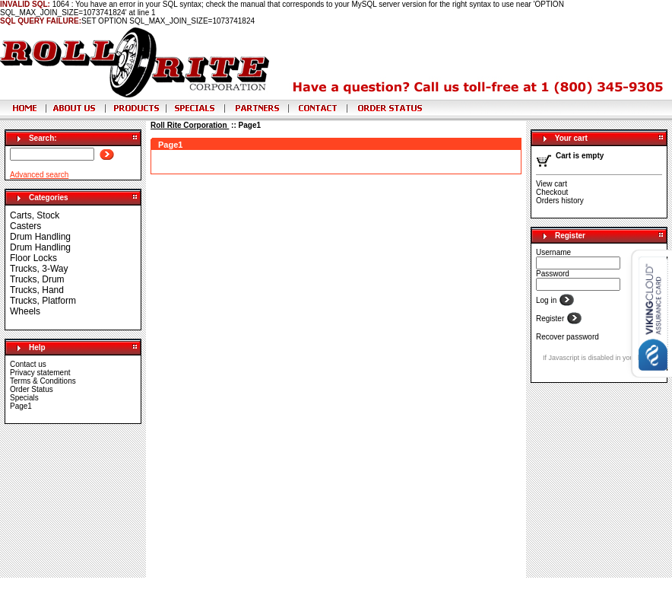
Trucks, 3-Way (39, 268)
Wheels (25, 311)
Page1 (21, 406)
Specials (24, 398)
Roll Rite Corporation (190, 125)
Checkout (552, 192)
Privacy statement (40, 372)
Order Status (31, 389)
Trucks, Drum (37, 279)
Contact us (28, 364)
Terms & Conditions (43, 381)
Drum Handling (40, 236)
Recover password (567, 337)
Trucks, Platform (43, 300)
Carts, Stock (34, 215)
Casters (25, 226)
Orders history (560, 200)
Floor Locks (33, 258)
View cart (551, 184)
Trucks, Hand (37, 290)
